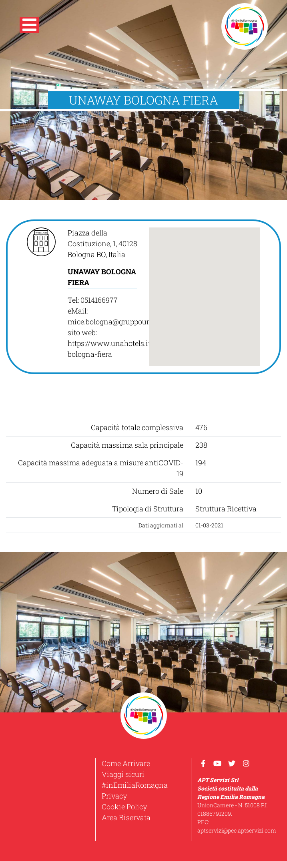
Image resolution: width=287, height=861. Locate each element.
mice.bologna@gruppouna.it (115, 321)
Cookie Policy (124, 806)
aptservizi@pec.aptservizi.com (236, 830)
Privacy (114, 796)
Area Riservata (126, 817)
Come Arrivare (126, 763)
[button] (29, 26)
